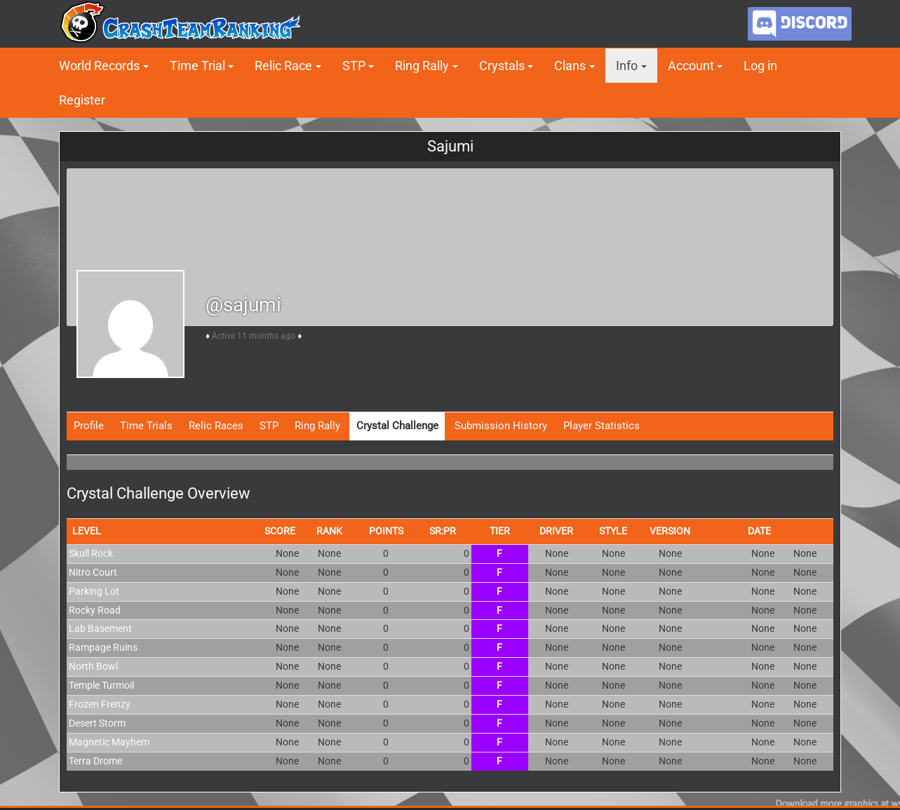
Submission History (501, 425)
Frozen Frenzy (99, 704)
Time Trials (146, 425)
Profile (89, 425)
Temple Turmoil (101, 685)
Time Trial (197, 65)
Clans (570, 65)
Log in (760, 65)
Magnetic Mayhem (109, 742)
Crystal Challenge (397, 425)
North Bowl (93, 666)
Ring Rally (422, 65)
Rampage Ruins (103, 647)
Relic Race (283, 65)
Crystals (502, 65)
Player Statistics (601, 425)
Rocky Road (95, 610)
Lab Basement (100, 628)
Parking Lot (94, 591)
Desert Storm (97, 723)
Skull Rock (91, 553)
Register (82, 100)
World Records (99, 65)
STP (353, 65)
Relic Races (216, 425)
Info (627, 65)
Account (691, 65)
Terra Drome (95, 761)
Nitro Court (93, 572)
